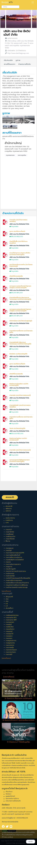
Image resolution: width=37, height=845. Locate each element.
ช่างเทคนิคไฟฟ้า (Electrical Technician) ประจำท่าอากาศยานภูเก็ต (20, 343)
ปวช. (7, 601)
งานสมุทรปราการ (11, 640)
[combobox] (10, 6)
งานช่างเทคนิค (10, 576)
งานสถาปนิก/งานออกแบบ (14, 580)
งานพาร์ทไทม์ (10, 532)
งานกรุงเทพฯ (10, 622)
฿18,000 (14, 236)
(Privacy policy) (7, 837)
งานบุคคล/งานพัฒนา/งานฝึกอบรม (17, 585)
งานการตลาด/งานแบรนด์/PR (15, 553)
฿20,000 (14, 433)
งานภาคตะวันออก (11, 650)
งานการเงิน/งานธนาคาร (13, 564)
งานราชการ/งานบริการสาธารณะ (16, 571)
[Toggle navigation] (32, 2)
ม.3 (7, 606)
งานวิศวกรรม (10, 573)
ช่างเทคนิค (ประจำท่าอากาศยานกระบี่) (20, 395)
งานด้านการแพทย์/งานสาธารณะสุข (17, 587)
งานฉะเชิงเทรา (10, 629)
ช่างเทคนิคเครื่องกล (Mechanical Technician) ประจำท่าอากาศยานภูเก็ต (20, 298)
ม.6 (7, 603)
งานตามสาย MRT (11, 620)
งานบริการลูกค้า (11, 569)
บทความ (8, 511)
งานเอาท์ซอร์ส (10, 539)
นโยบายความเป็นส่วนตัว (13, 801)
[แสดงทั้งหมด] (6, 591)
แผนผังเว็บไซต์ (10, 796)
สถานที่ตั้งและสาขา (9, 64)
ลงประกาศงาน (10, 518)
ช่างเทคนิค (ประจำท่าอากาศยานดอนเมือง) (18, 220)
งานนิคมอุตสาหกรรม (12, 615)
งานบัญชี (9, 550)
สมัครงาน (9, 508)
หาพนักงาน (9, 520)
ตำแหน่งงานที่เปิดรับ (24, 64)
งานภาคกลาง (10, 645)
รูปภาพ (18, 60)
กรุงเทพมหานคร (10, 155)
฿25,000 (20, 236)
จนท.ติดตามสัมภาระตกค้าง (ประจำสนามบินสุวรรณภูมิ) (20, 265)
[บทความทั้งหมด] (8, 677)
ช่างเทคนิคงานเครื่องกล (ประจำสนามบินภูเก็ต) (20, 331)
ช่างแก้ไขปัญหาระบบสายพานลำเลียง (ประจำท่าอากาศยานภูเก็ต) (19, 254)
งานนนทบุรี (9, 631)
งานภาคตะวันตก (11, 652)
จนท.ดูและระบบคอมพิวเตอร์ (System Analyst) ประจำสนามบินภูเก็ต (20, 287)
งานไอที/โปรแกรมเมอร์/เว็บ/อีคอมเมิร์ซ (18, 578)
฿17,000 (14, 293)
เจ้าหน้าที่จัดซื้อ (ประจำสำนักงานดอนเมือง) (18, 242)
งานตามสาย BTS (11, 617)
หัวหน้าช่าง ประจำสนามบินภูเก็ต (18, 354)
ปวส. (7, 599)
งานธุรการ (9, 566)
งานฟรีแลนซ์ (9, 534)
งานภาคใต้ (9, 654)
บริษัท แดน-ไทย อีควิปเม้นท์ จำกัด (16, 33)
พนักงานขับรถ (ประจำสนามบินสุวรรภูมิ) (20, 321)
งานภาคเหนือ (10, 647)
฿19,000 (20, 293)
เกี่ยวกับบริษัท (8, 60)
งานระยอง (9, 638)
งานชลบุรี (9, 624)
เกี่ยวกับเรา (9, 791)
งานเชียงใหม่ (10, 627)
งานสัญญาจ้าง (10, 536)
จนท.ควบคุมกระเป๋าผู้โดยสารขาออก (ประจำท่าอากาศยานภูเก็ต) (19, 461)
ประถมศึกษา (9, 608)
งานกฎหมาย (9, 548)
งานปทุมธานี (9, 634)
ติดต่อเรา (8, 794)
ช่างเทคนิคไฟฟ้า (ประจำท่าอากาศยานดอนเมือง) (19, 406)
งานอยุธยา (9, 636)
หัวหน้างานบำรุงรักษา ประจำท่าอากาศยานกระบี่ (18, 439)
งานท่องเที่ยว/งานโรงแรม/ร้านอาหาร (17, 583)
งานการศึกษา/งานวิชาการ (14, 557)
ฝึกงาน (8, 541)
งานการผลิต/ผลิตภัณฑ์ (13, 555)
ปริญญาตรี (9, 597)
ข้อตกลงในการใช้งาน (12, 798)
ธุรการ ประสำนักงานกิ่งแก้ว (17, 231)
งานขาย (8, 562)
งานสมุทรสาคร (10, 643)
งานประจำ (9, 529)
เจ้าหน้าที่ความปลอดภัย (16, 276)
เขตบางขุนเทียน (22, 155)
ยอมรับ (30, 842)
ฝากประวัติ (10, 497)
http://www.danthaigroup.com (18, 53)
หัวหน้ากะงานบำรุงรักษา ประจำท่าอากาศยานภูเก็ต (18, 384)
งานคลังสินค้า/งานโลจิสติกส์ (14, 560)
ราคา (7, 522)
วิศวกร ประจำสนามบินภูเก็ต (17, 428)
